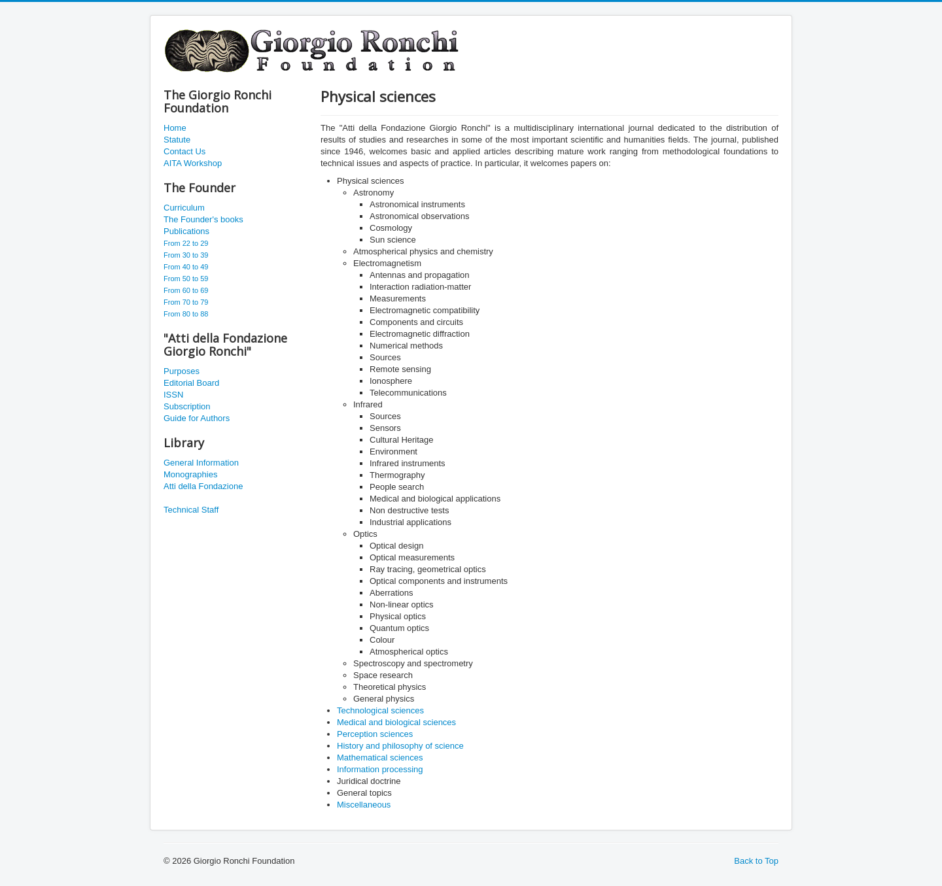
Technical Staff (191, 510)
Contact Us (184, 151)
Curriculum (184, 208)
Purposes (182, 371)
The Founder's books (203, 219)
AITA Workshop (193, 163)
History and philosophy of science (400, 746)
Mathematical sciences (380, 757)
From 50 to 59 (186, 278)
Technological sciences (380, 710)
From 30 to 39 (186, 255)
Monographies (190, 474)
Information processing (380, 769)
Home (175, 128)
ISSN (173, 395)
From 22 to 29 (186, 243)
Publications (186, 231)
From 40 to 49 (186, 267)
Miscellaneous (364, 804)
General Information (201, 463)
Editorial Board (191, 383)
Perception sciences (375, 734)
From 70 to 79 (186, 302)
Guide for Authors (197, 418)
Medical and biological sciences (396, 722)
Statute (177, 140)
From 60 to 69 (186, 290)
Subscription (187, 406)
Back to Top (756, 861)
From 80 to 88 (186, 314)
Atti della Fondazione (203, 486)
